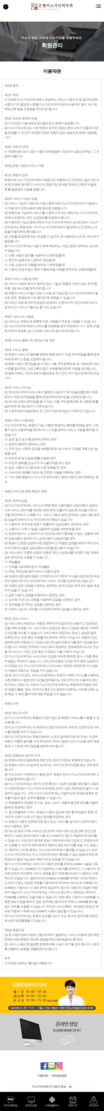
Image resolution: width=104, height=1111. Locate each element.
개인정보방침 (58, 1075)
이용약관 (43, 1075)
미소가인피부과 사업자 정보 (52, 1086)
